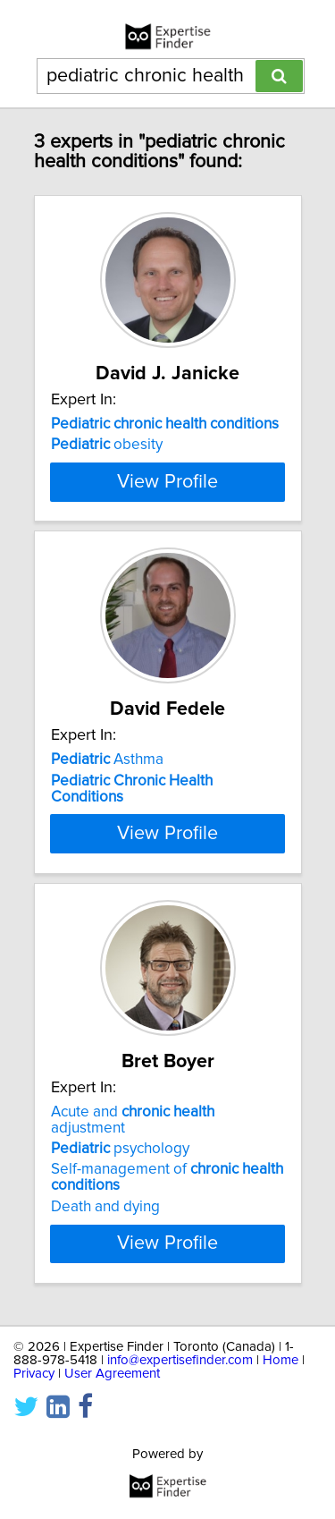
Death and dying (105, 1338)
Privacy (33, 1505)
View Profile (167, 555)
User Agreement (112, 1505)
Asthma (107, 834)
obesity (107, 445)
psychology (120, 1280)
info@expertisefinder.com (180, 1491)
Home (280, 1491)
